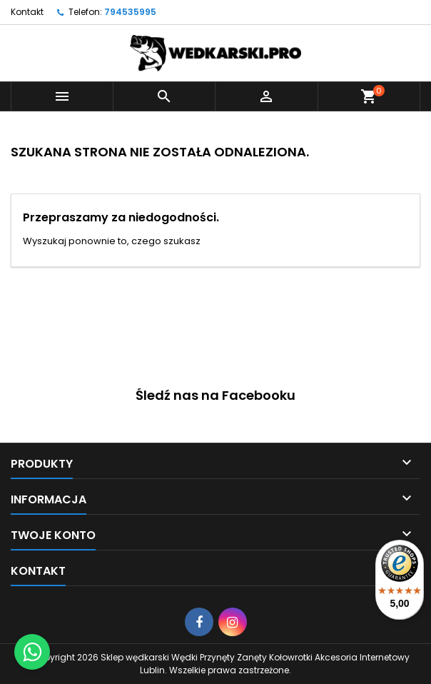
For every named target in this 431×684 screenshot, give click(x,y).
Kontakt (27, 12)
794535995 (130, 12)
